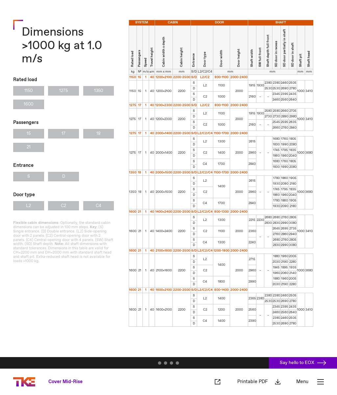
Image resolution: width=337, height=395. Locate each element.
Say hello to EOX (303, 363)
